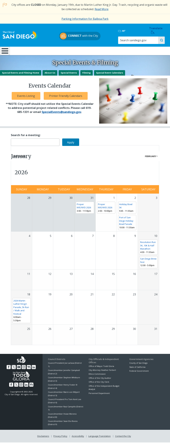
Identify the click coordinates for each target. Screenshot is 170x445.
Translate (158, 30)
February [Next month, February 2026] (150, 158)
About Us (50, 75)
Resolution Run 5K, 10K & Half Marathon (148, 248)
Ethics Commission (97, 376)
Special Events (69, 75)
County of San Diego (138, 365)
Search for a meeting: (26, 137)
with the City (84, 36)
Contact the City (123, 438)
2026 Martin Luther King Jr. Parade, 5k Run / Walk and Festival (21, 310)
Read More (101, 9)
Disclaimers (43, 438)
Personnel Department (99, 395)
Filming (86, 75)
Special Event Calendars (109, 75)
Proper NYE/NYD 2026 (84, 208)
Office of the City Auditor (100, 380)
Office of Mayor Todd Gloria (101, 368)
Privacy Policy (60, 438)
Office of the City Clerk (99, 384)
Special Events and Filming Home (20, 75)
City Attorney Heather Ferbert (102, 372)
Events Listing (26, 98)
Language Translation (99, 438)
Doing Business (73, 50)
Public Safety (127, 50)
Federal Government (139, 373)
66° (132, 31)
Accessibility (78, 438)
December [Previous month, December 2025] (19, 158)
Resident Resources (47, 50)
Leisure (21, 50)
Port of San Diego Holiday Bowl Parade (126, 223)
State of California (137, 369)
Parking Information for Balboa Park (85, 19)
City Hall (155, 50)
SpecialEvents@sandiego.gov (61, 114)
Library (99, 50)
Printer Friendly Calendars (65, 98)
